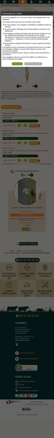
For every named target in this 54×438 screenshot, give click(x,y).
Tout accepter (17, 64)
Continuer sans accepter (33, 64)
